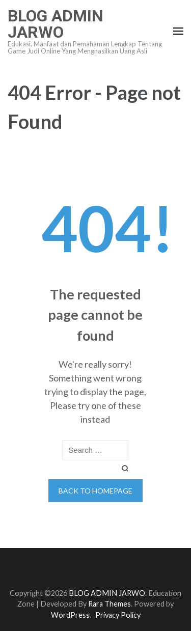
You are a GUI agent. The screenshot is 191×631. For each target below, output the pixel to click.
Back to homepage (95, 490)
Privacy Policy (118, 615)
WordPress (70, 615)
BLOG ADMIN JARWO (55, 24)
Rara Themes (109, 603)
